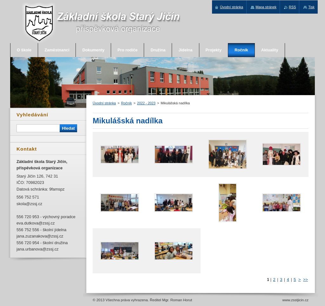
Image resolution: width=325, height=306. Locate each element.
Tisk (311, 7)
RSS (292, 7)
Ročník (126, 103)
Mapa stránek (265, 7)
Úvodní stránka (104, 103)
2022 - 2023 (146, 103)
